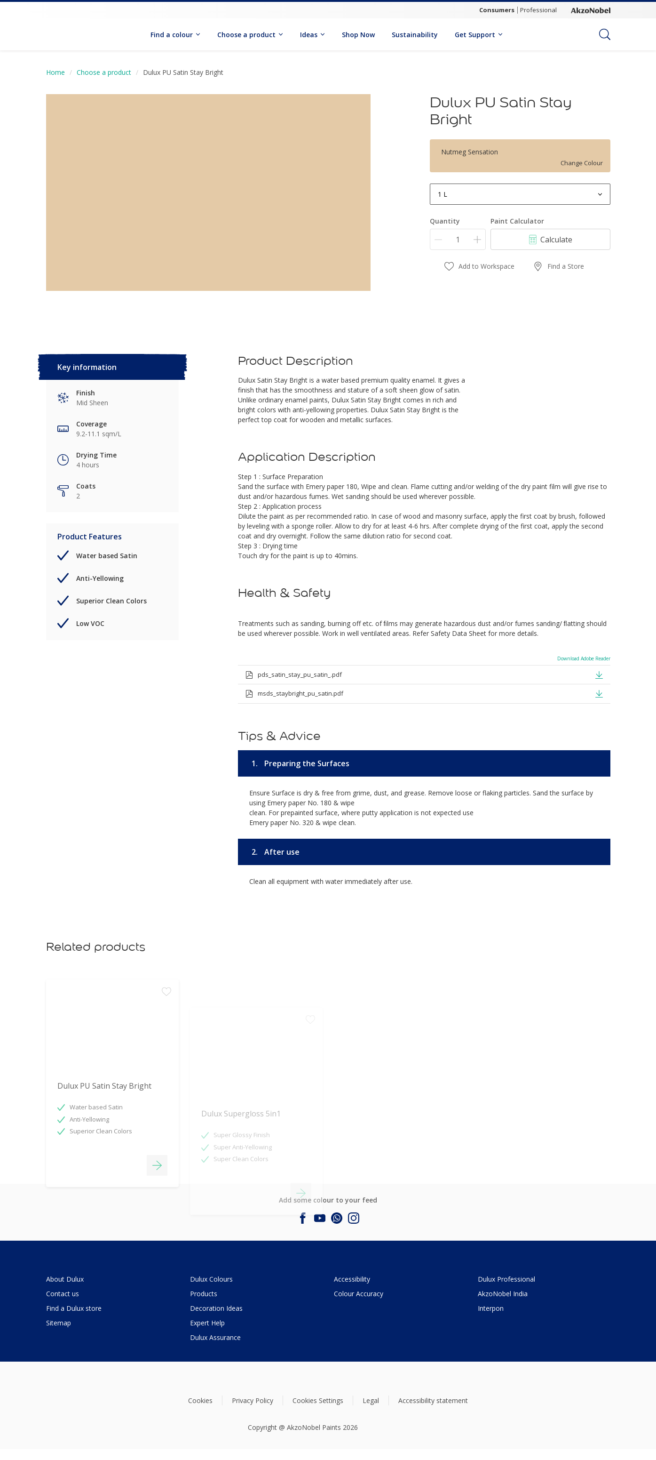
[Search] (604, 34)
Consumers (496, 10)
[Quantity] (458, 239)
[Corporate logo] (590, 10)
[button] (599, 674)
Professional (538, 10)
